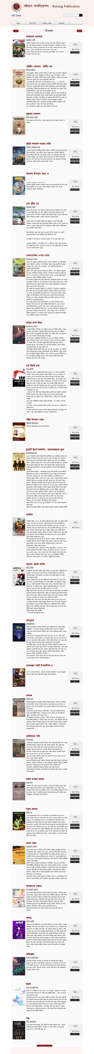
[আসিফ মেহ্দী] (46, 921)
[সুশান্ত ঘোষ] (46, 782)
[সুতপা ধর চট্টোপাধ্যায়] (46, 957)
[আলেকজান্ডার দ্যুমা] (46, 453)
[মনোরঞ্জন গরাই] (46, 40)
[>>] (79, 31)
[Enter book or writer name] (70, 15)
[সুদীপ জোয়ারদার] (46, 1021)
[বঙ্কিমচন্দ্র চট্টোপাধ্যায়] (46, 423)
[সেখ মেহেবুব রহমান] (46, 889)
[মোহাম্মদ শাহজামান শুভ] (46, 147)
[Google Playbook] (74, 52)
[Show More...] (44, 1046)
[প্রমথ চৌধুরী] (46, 369)
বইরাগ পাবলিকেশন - (52, 6)
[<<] (16, 31)
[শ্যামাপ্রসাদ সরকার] (46, 846)
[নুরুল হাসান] (46, 739)
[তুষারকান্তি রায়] (46, 623)
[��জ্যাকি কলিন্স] (46, 567)
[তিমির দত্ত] (46, 812)
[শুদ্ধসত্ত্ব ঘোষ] (46, 698)
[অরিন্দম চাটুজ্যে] (46, 69)
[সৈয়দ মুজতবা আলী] (46, 117)
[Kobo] (74, 85)
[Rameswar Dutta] (46, 258)
